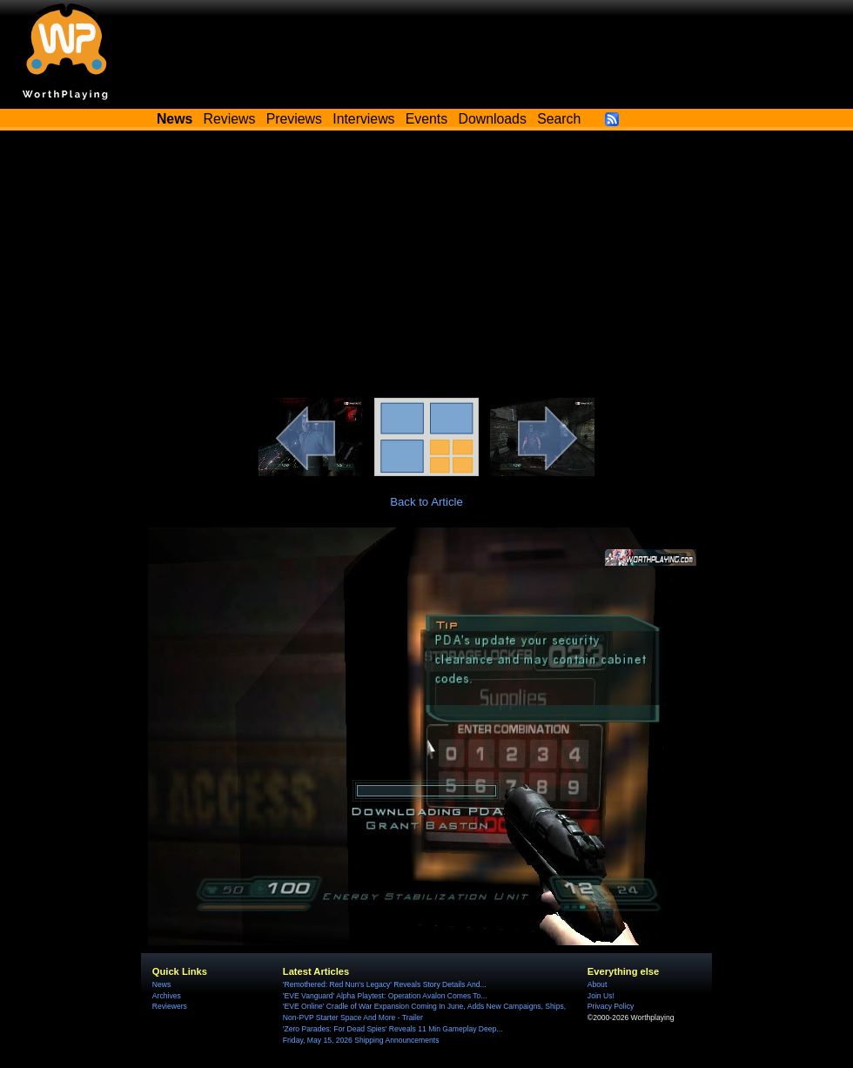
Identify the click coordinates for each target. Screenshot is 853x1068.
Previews (294, 118)
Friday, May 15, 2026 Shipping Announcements (361, 1040)
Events (426, 118)
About (597, 984)
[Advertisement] (426, 267)
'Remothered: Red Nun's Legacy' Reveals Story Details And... (385, 984)
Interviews (363, 118)
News (161, 984)
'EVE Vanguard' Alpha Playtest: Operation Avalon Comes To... (385, 995)
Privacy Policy (611, 1006)
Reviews (230, 118)
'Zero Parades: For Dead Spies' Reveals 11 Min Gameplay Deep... (393, 1028)
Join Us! (601, 995)
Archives (166, 995)
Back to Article (426, 501)
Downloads (493, 118)
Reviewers (169, 1006)
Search (559, 118)
